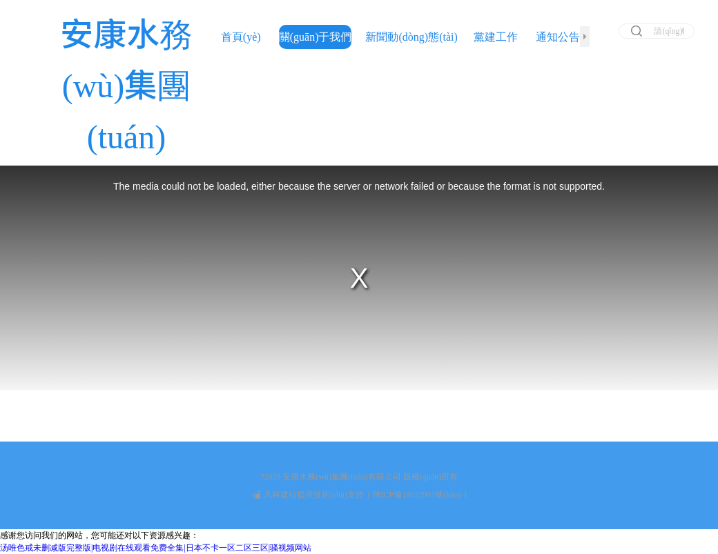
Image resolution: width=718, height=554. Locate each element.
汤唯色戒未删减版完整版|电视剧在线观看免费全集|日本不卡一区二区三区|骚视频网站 (155, 548)
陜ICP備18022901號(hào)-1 (420, 494)
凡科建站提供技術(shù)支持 (308, 494)
